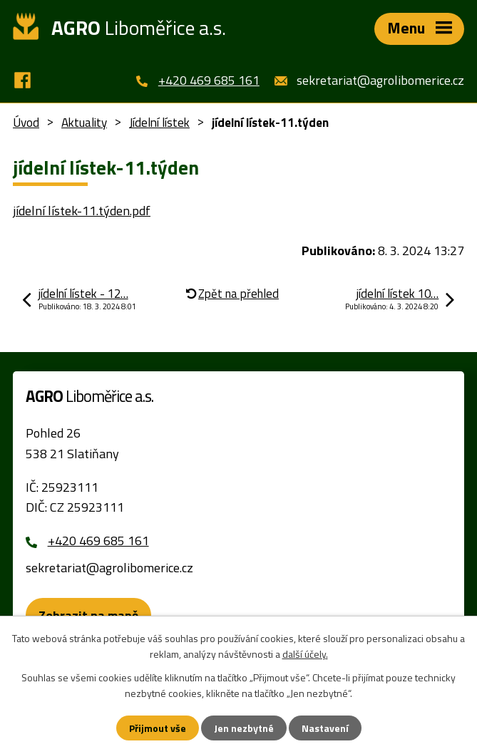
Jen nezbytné (244, 728)
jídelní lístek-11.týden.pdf (81, 210)
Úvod (26, 122)
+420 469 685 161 (209, 80)
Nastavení (325, 728)
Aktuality (84, 122)
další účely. (305, 653)
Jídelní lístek (159, 122)
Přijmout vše (157, 728)
